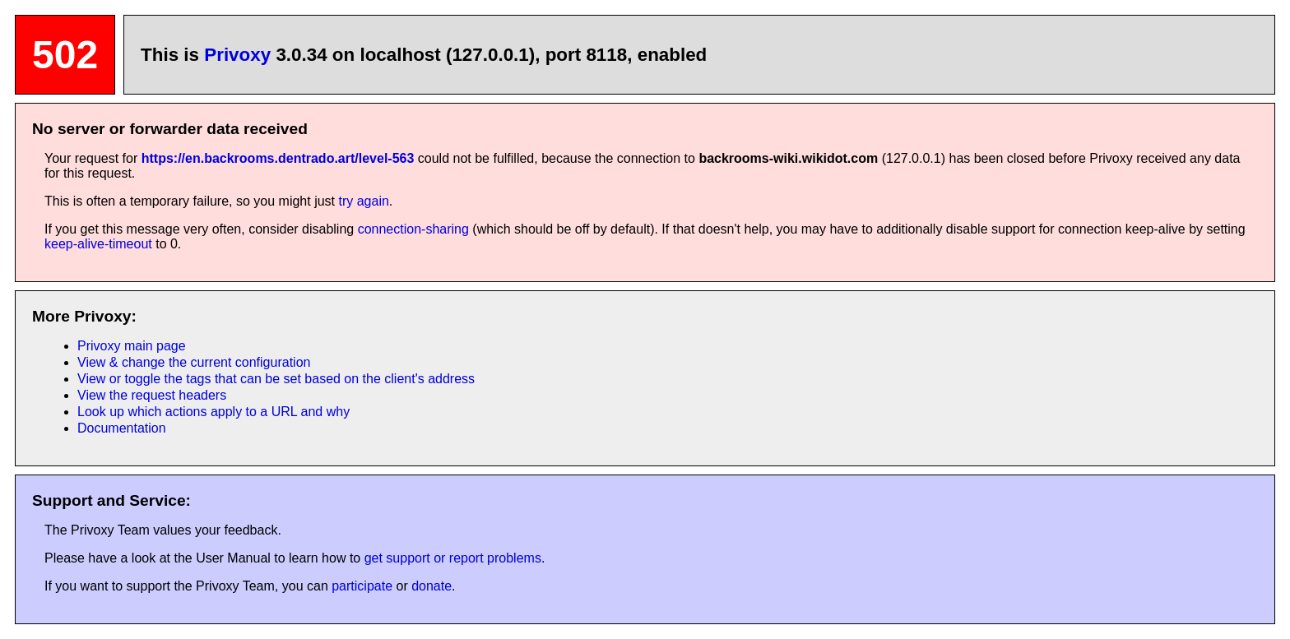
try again (363, 201)
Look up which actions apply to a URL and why (213, 412)
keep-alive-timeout (98, 244)
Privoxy (237, 54)
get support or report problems (452, 558)
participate (362, 586)
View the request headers (151, 395)
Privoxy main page (131, 346)
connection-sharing (413, 229)
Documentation (121, 428)
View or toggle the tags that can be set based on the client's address (276, 379)
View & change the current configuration (193, 362)
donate (431, 586)
